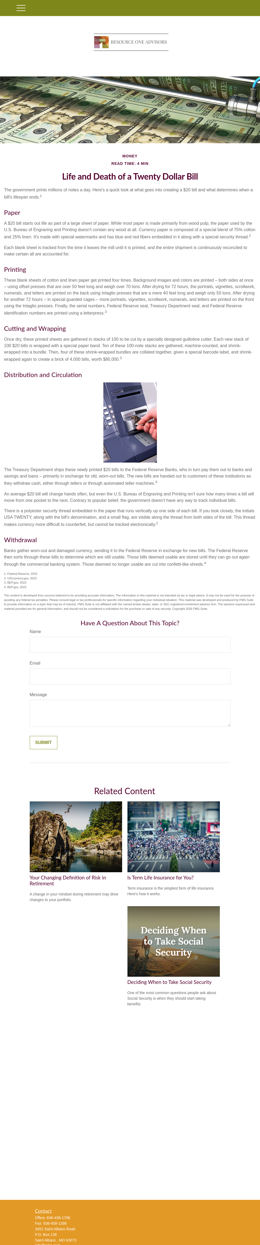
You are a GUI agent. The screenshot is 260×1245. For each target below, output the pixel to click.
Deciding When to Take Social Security (169, 982)
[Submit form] (43, 742)
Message (38, 694)
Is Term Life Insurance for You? (160, 878)
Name (35, 631)
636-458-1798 (58, 1218)
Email (35, 663)
